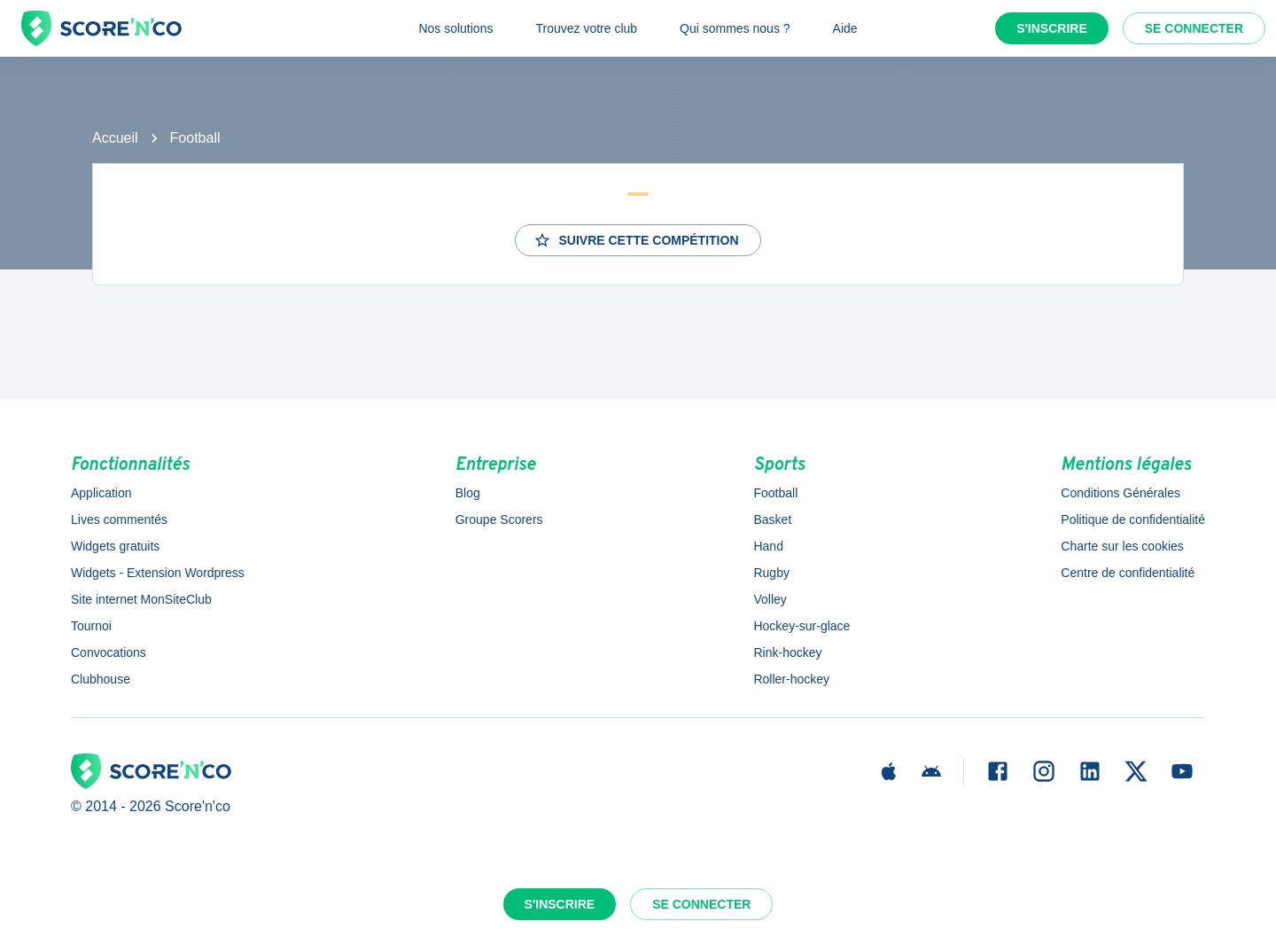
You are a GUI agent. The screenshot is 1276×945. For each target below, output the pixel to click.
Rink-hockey (787, 652)
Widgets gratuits (115, 546)
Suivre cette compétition (635, 240)
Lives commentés (119, 519)
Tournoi (91, 626)
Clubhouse (100, 679)
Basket (772, 519)
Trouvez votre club (586, 28)
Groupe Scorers (499, 519)
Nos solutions (455, 28)
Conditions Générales (1120, 493)
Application (101, 493)
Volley (769, 599)
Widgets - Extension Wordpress (158, 573)
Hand (767, 546)
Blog (467, 493)
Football (195, 137)
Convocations (108, 652)
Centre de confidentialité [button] (1127, 573)
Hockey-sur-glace (801, 626)
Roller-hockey (791, 679)
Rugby (771, 573)
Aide (845, 28)
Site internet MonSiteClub (141, 599)
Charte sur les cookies (1122, 546)
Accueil (115, 137)
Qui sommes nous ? (735, 28)
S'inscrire (1051, 28)
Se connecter (1194, 28)
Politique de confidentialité (1133, 519)
